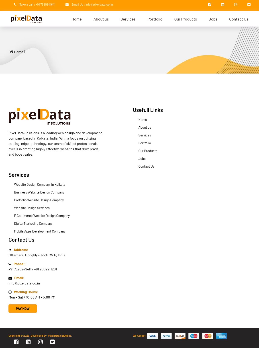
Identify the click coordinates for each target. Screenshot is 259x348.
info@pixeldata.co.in (24, 283)
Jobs (213, 18)
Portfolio (154, 18)
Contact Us (238, 18)
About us (101, 18)
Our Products (185, 18)
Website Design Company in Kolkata (39, 184)
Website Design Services (32, 208)
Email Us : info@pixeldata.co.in (92, 4)
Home (76, 18)
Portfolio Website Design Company (39, 200)
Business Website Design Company (39, 192)
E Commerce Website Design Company (42, 216)
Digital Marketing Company (33, 223)
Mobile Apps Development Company (39, 231)
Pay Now (22, 309)
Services (128, 18)
